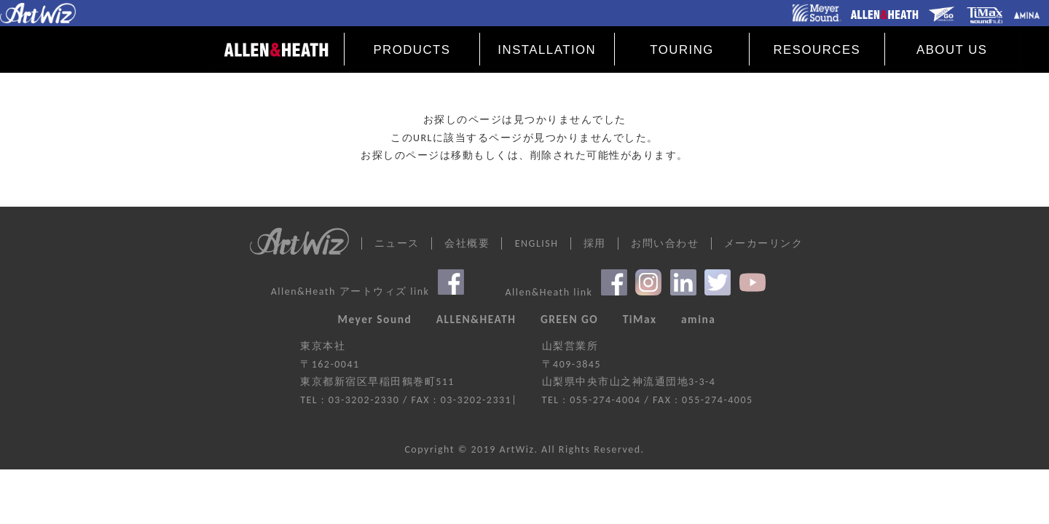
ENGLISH (537, 243)
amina (698, 319)
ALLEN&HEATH (476, 319)
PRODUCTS (411, 50)
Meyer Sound (374, 319)
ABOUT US (951, 50)
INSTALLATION (547, 50)
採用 (595, 243)
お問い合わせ (665, 243)
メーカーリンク (764, 243)
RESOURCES (817, 50)
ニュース (397, 243)
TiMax (640, 319)
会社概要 (467, 243)
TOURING (682, 50)
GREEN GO (569, 319)
